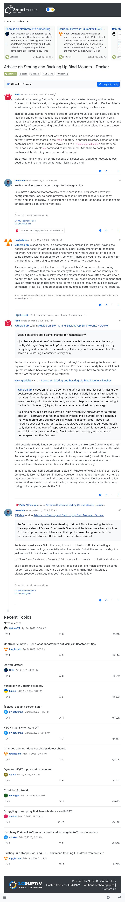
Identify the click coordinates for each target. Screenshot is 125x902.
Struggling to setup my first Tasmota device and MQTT (38, 811)
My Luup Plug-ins (23, 223)
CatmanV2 (14, 628)
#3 (119, 240)
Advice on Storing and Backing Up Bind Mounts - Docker (73, 325)
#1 (120, 94)
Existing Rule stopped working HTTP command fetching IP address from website (54, 853)
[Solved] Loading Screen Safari (23, 706)
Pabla (18, 94)
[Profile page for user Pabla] (8, 97)
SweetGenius (16, 712)
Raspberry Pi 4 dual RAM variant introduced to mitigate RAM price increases (51, 832)
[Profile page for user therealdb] (8, 183)
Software (14, 57)
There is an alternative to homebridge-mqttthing (35, 29)
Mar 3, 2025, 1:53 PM (46, 180)
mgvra (12, 774)
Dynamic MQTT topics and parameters (28, 769)
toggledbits (21, 240)
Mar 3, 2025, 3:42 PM (48, 240)
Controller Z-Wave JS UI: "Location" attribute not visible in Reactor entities (50, 644)
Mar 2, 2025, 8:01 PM (42, 94)
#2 (119, 180)
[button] (4, 897)
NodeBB (93, 881)
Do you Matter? (13, 664)
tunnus (12, 691)
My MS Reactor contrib (25, 221)
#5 (119, 510)
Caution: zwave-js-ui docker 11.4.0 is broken (86, 29)
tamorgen (14, 795)
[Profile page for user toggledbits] (8, 242)
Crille (11, 670)
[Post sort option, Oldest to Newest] (19, 84)
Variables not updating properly (23, 685)
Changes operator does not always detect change (35, 748)
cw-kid (13, 816)
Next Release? (12, 623)
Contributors (108, 881)
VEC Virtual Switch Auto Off (21, 727)
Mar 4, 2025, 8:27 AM (46, 510)
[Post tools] (118, 170)
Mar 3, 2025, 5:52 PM (42, 320)
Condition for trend (16, 790)
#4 (119, 320)
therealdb (20, 180)
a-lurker (13, 837)
